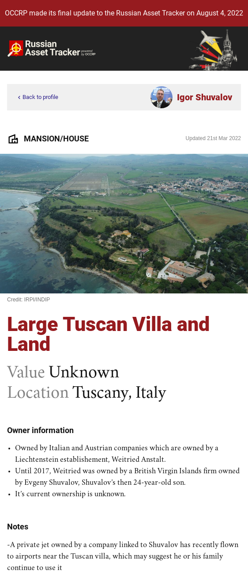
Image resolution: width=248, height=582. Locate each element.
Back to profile (37, 97)
